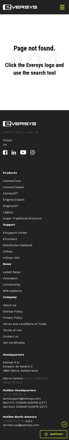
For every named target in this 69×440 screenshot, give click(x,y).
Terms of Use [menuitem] (12, 330)
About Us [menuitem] (9, 305)
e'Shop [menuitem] (8, 251)
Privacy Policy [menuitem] (12, 317)
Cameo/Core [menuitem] (12, 181)
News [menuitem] (7, 264)
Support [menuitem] (9, 224)
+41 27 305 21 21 (36, 378)
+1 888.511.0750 (14, 421)
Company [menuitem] (10, 297)
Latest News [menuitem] (11, 272)
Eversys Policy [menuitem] (13, 311)
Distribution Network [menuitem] (17, 245)
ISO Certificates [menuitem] (14, 342)
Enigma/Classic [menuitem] (14, 199)
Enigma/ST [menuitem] (11, 206)
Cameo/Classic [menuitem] (13, 187)
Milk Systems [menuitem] (12, 291)
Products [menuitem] (10, 172)
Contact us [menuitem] (10, 336)
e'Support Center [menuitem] (15, 232)
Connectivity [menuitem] (11, 284)
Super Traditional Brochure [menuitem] (22, 218)
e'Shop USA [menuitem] (11, 257)
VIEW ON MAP (13, 382)
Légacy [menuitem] (8, 212)
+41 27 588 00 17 (15, 394)
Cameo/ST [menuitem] (10, 193)
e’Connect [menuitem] (10, 239)
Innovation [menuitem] (10, 278)
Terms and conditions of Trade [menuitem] (24, 324)
